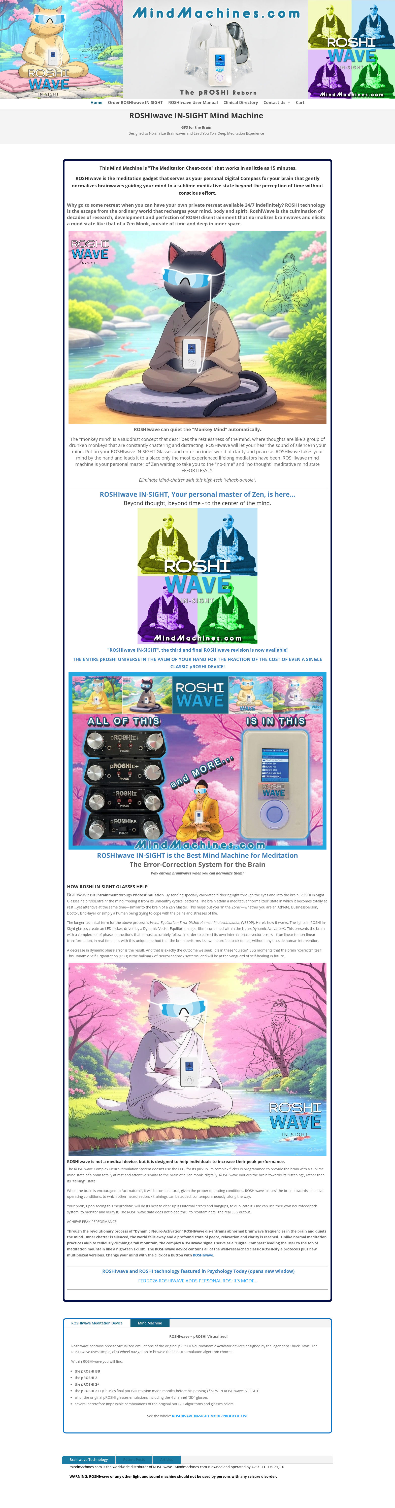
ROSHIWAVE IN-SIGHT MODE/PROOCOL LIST (210, 1416)
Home (96, 103)
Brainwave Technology (89, 1459)
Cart (300, 103)
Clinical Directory (240, 103)
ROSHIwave (203, 1255)
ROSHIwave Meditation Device (97, 1323)
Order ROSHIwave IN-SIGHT (135, 103)
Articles (166, 1459)
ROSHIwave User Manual (193, 103)
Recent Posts (134, 1459)
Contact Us (274, 103)
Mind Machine (150, 1323)
